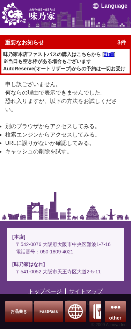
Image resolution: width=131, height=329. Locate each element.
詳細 (109, 54)
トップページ (45, 291)
